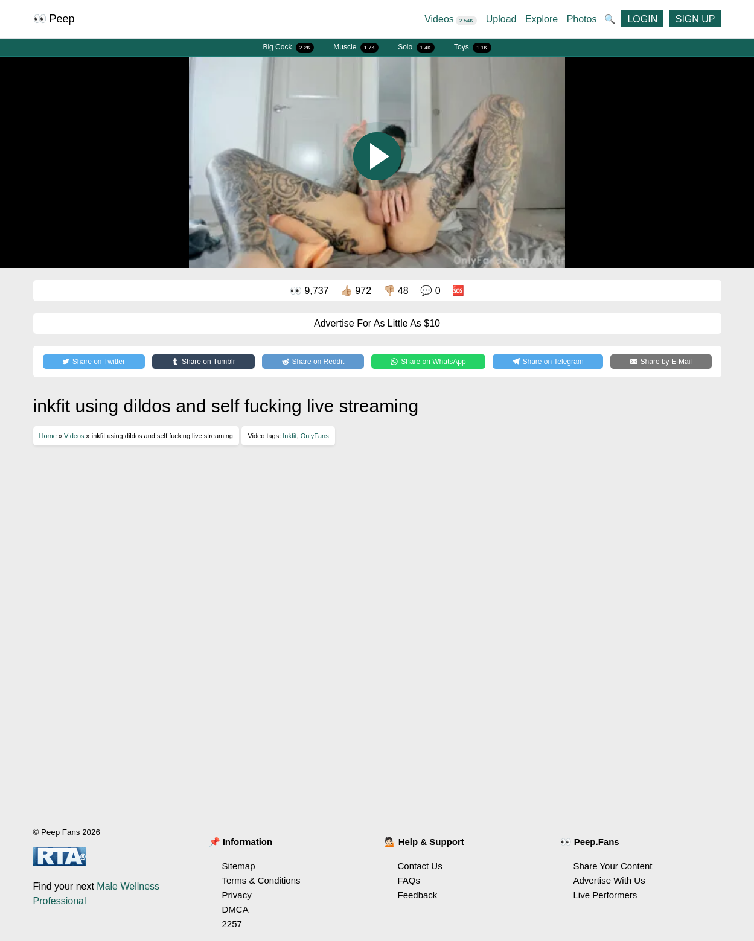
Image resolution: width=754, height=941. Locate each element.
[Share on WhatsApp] (428, 361)
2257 (232, 924)
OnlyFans (315, 435)
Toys (472, 48)
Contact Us (420, 866)
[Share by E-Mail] (660, 361)
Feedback (418, 895)
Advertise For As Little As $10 (377, 323)
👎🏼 (396, 290)
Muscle (356, 48)
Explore (541, 19)
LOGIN (642, 19)
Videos (450, 19)
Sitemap (238, 866)
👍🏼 (355, 290)
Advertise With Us (609, 880)
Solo (416, 48)
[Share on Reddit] (313, 361)
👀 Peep (54, 19)
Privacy (237, 895)
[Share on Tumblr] (203, 361)
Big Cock (288, 48)
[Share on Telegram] (548, 361)
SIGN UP (695, 19)
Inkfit (289, 435)
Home (48, 435)
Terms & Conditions (261, 880)
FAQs (409, 880)
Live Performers (605, 895)
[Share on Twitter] (94, 361)
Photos (582, 19)
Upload (501, 19)
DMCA (235, 909)
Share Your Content (613, 866)
